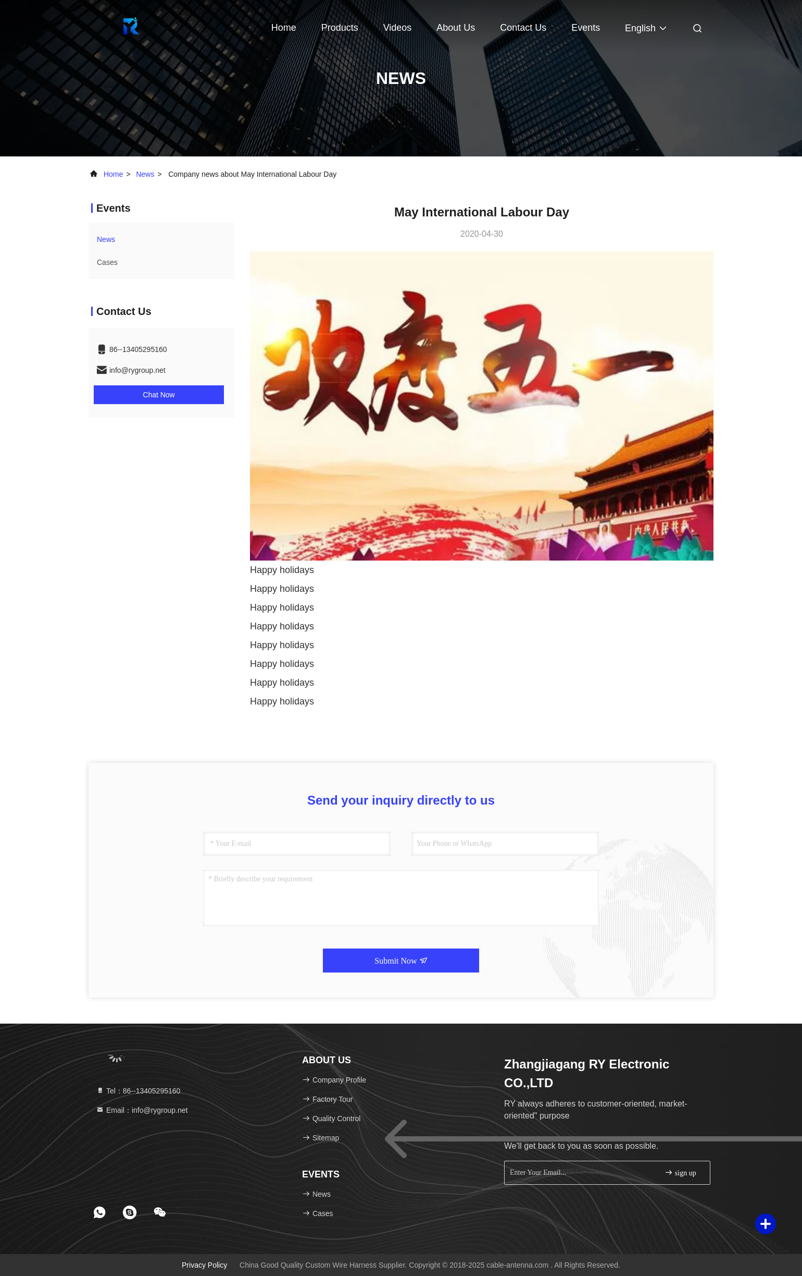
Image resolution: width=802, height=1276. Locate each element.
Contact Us (523, 27)
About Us (455, 27)
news (145, 174)
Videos (397, 27)
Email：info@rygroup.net (142, 1110)
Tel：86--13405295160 (138, 1091)
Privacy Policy (204, 1265)
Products (339, 27)
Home (283, 27)
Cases (107, 262)
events (585, 27)
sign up (680, 1172)
